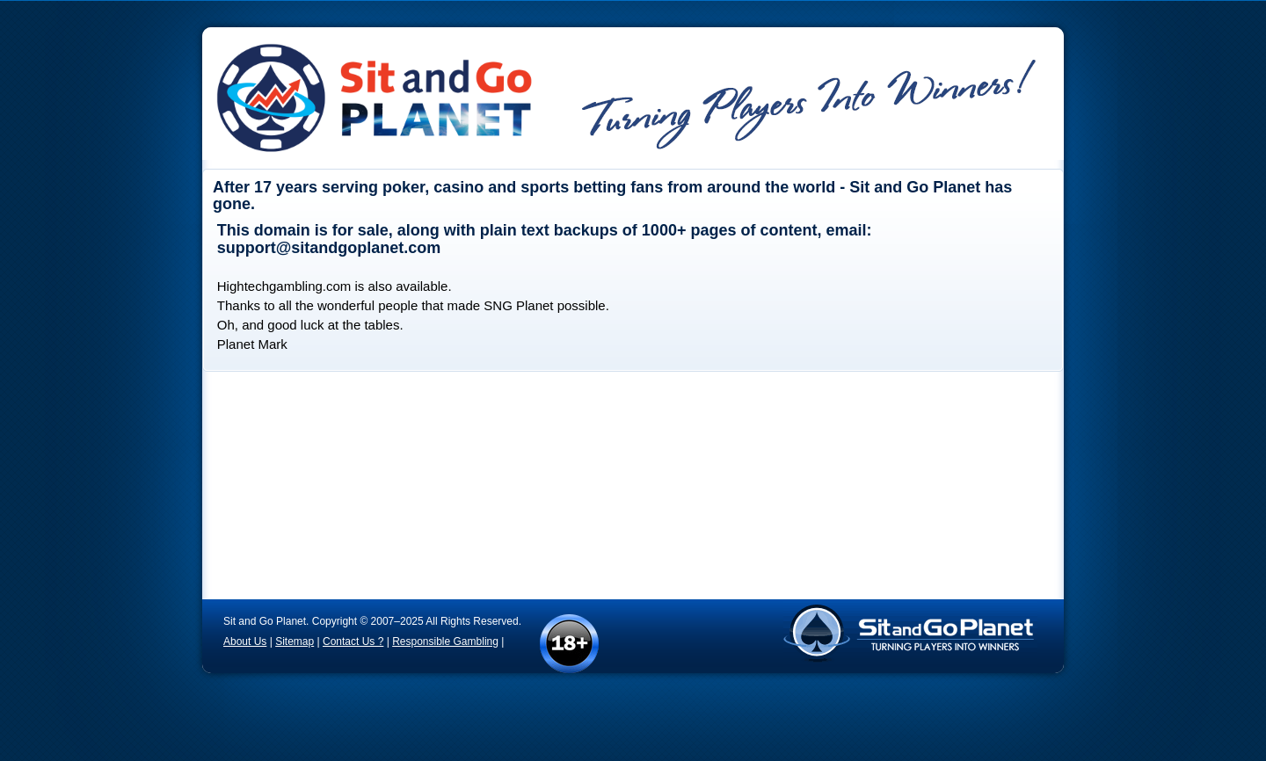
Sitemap (294, 641)
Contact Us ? (353, 641)
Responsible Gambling (445, 641)
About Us (244, 641)
